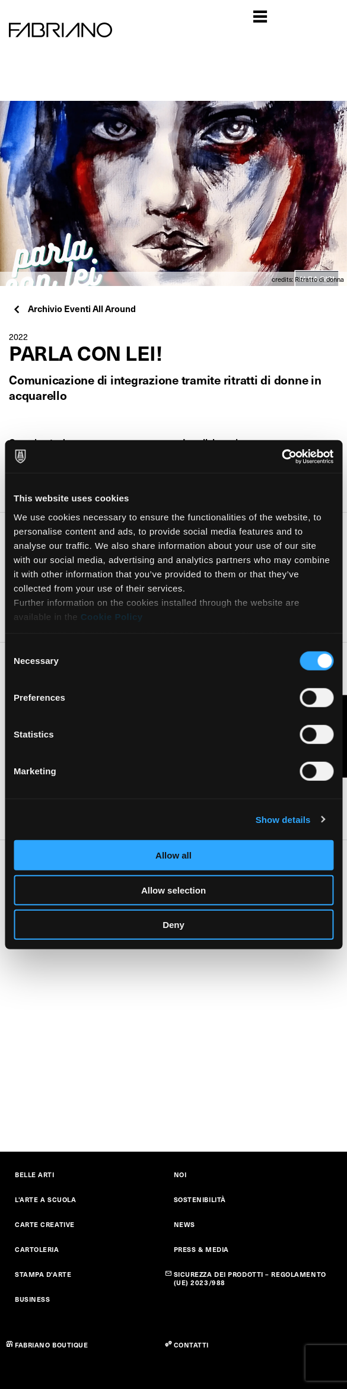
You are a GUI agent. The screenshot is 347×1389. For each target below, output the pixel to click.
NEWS (184, 1224)
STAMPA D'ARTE (43, 1274)
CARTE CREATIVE (45, 1224)
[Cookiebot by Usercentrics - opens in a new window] (281, 456)
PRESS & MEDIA (201, 1249)
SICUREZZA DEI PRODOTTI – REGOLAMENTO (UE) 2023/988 (250, 1278)
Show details (283, 819)
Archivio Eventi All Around (74, 308)
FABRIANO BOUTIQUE (51, 1344)
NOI (180, 1174)
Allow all (173, 855)
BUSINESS (32, 1299)
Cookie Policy (112, 616)
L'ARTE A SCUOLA (45, 1199)
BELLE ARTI (35, 1174)
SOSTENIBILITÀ (200, 1199)
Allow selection (173, 890)
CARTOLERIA (37, 1249)
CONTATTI (191, 1344)
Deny (173, 925)
